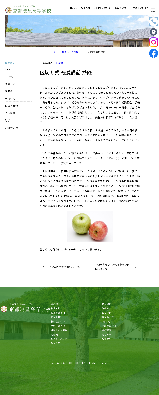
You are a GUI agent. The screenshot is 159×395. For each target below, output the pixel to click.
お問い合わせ (109, 321)
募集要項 (106, 338)
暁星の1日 (56, 317)
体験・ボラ (11, 84)
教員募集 (55, 343)
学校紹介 (55, 304)
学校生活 (10, 98)
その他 (9, 77)
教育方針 (85, 7)
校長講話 (59, 62)
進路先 (54, 334)
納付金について (102, 7)
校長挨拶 (106, 304)
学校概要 (106, 330)
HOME (73, 7)
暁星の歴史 (108, 317)
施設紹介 (106, 308)
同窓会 (9, 91)
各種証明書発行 (59, 330)
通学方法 (106, 334)
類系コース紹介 (59, 338)
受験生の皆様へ (141, 7)
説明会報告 (11, 127)
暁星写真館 (11, 106)
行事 (7, 120)
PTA (7, 69)
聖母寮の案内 (122, 7)
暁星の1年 (107, 312)
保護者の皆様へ (110, 325)
